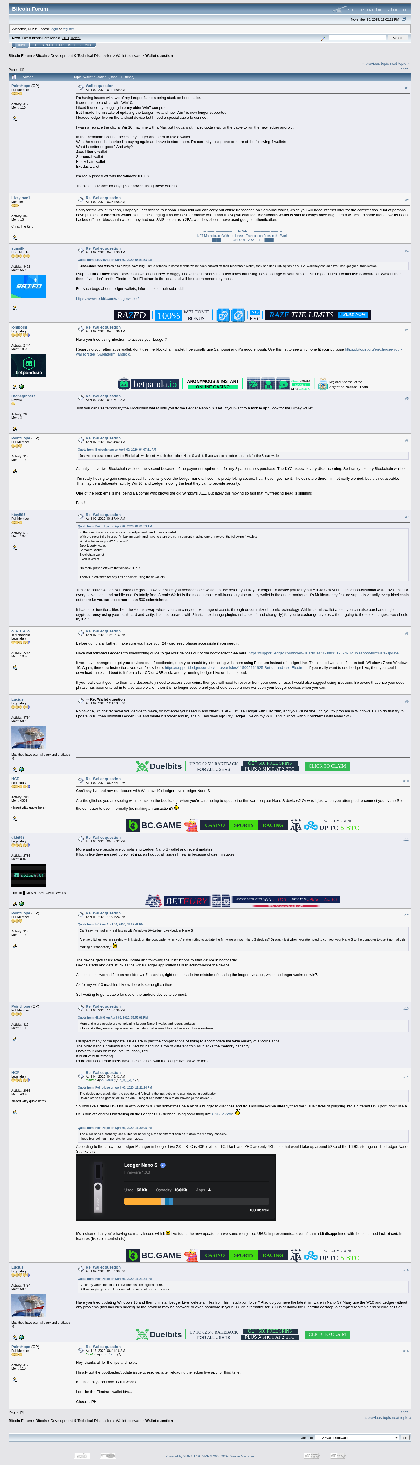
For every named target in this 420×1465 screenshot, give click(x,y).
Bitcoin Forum (20, 55)
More (89, 45)
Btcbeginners (23, 396)
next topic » (400, 63)
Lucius (17, 699)
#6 (407, 440)
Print (404, 69)
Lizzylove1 (20, 198)
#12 (406, 915)
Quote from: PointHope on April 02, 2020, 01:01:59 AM (115, 526)
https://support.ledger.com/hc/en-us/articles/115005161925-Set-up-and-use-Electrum (236, 667)
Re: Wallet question (103, 198)
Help (35, 45)
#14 (406, 1076)
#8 (407, 633)
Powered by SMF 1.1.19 (183, 1456)
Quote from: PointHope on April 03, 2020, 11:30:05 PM (115, 1128)
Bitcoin (41, 55)
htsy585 (18, 515)
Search (47, 45)
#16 (406, 1351)
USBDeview (222, 1114)
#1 (407, 88)
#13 (406, 1008)
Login (60, 45)
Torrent (75, 38)
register (68, 29)
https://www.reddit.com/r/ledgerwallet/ (107, 298)
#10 (406, 781)
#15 (406, 1269)
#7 (407, 517)
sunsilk (17, 248)
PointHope (20, 86)
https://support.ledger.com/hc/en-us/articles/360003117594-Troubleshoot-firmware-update (324, 653)
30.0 (65, 38)
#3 (407, 250)
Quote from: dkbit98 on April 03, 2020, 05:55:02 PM (113, 1017)
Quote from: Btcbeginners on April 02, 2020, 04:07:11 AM (117, 449)
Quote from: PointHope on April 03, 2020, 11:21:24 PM (115, 1087)
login (54, 29)
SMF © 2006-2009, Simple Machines (228, 1456)
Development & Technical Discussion (81, 55)
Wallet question (159, 55)
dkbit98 (18, 837)
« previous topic (375, 63)
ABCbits (107, 1080)
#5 (407, 398)
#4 (407, 329)
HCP (15, 779)
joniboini (19, 327)
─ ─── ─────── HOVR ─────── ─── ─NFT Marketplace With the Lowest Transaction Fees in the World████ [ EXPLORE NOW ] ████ (242, 235)
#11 (406, 839)
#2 (407, 200)
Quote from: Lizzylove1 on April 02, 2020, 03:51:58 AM (115, 259)
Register (74, 45)
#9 (407, 701)
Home (22, 45)
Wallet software (128, 55)
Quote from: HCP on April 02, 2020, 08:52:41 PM (110, 924)
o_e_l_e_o (20, 631)
